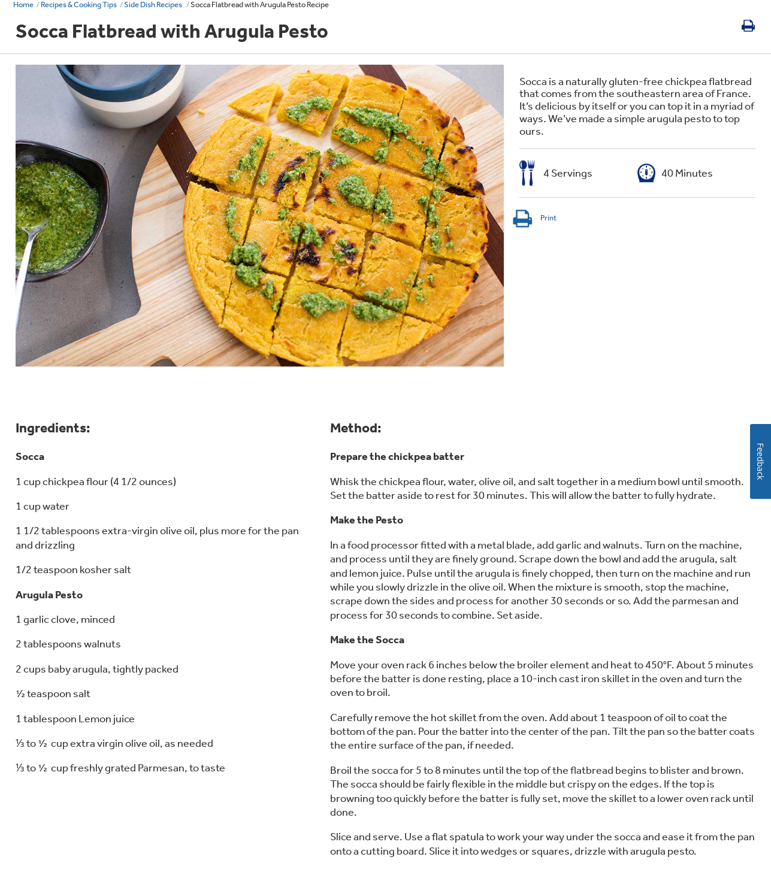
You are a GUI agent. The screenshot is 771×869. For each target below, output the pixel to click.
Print (534, 217)
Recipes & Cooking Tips (79, 4)
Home (23, 4)
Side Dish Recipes (153, 4)
